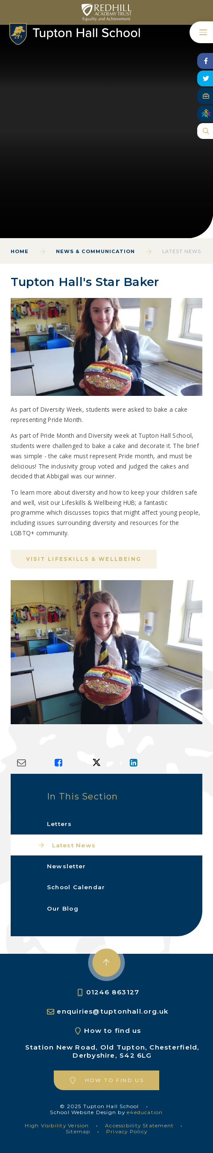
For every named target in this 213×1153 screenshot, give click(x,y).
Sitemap (78, 1131)
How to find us (112, 1030)
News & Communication (95, 251)
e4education (145, 1112)
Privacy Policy (126, 1131)
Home (20, 251)
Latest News (181, 251)
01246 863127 (113, 992)
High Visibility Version (57, 1125)
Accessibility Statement (139, 1125)
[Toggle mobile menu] (201, 32)
